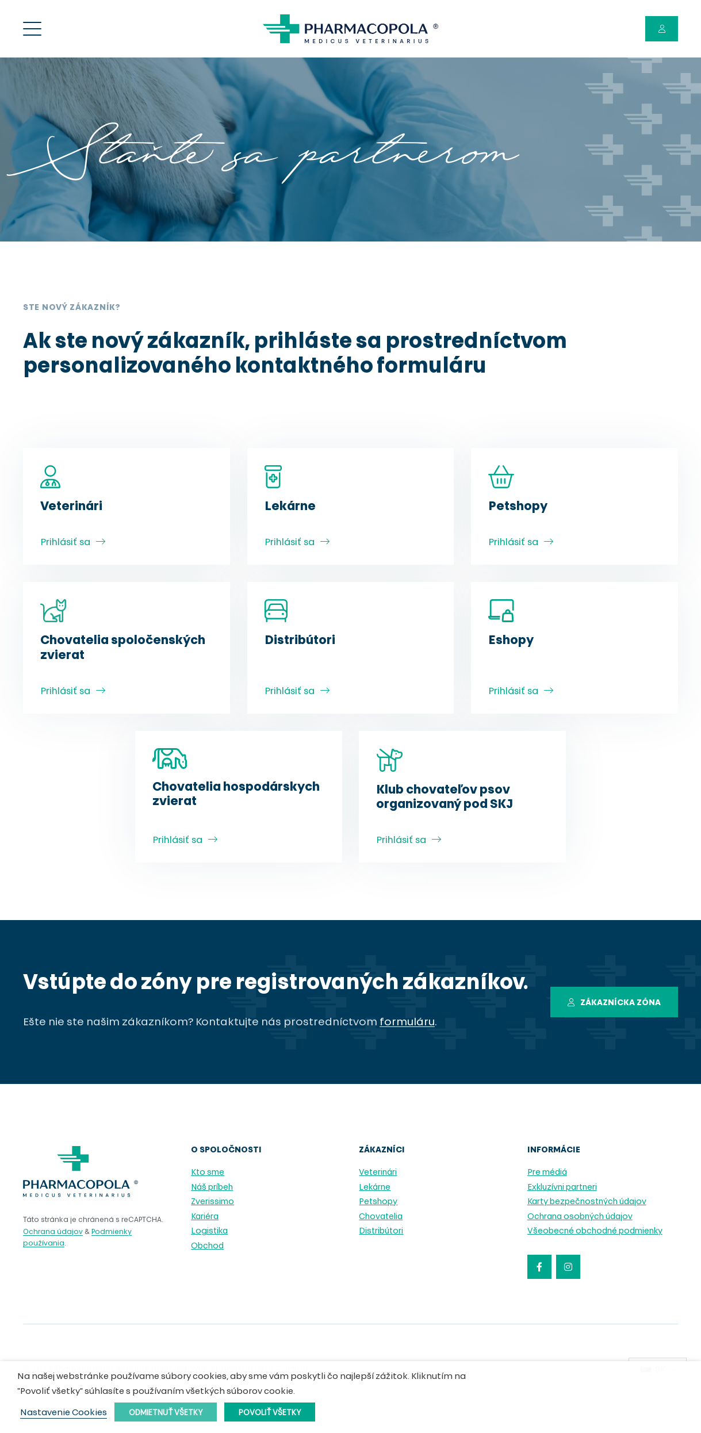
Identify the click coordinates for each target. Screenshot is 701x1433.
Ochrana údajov (53, 1232)
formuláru (407, 1022)
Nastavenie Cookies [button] (63, 1413)
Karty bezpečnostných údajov (586, 1202)
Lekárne (374, 1187)
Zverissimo (212, 1202)
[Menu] (32, 28)
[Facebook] (539, 1267)
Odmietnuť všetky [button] (165, 1413)
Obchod (207, 1246)
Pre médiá (547, 1172)
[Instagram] (568, 1267)
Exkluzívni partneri (562, 1187)
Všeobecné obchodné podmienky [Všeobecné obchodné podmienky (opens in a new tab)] (594, 1231)
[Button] (661, 29)
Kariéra (205, 1217)
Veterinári (378, 1172)
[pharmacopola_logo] (350, 28)
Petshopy (378, 1202)
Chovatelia (381, 1217)
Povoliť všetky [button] (270, 1413)
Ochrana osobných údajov (580, 1217)
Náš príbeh (212, 1187)
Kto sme (207, 1172)
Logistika (209, 1231)
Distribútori (381, 1231)
